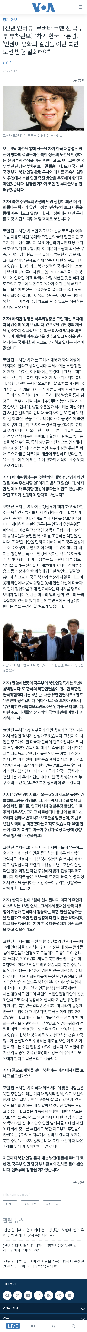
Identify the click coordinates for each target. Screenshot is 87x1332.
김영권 (7, 62)
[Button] (78, 81)
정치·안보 (10, 20)
